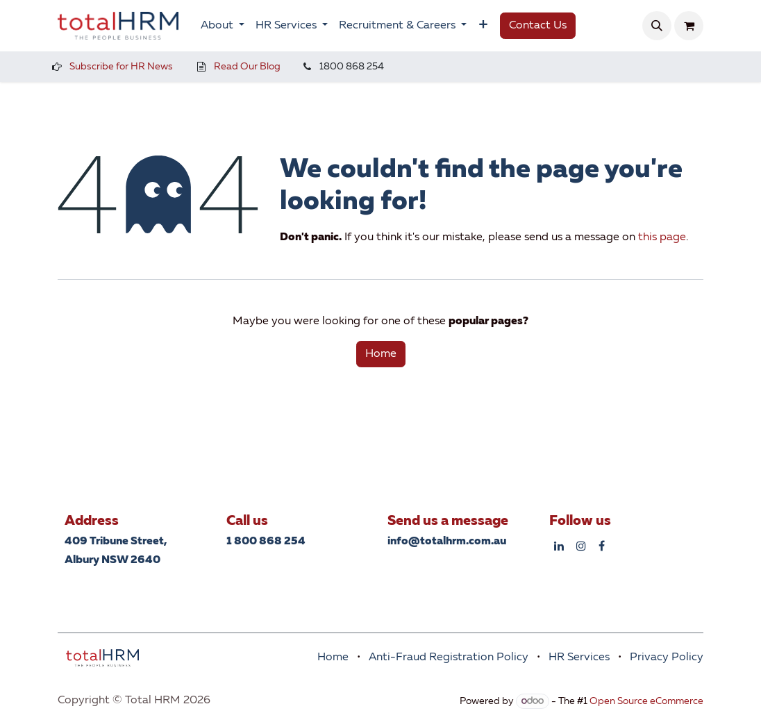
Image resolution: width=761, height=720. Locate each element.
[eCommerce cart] (688, 25)
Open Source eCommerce (646, 701)
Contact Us (538, 25)
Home (380, 354)
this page (662, 237)
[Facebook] (602, 545)
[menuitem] (222, 26)
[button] (656, 25)
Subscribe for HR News (121, 67)
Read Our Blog (247, 67)
